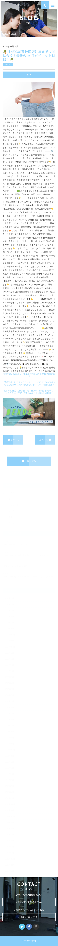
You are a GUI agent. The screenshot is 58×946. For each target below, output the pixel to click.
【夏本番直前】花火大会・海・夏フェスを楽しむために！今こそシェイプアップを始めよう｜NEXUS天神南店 (29, 391)
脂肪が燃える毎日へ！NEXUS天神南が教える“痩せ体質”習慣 (29, 374)
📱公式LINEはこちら (31, 363)
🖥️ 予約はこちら (14, 363)
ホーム (5, 33)
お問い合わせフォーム (29, 901)
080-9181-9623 (29, 917)
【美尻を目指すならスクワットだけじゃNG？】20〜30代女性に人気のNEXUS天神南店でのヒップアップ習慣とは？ (29, 383)
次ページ (45, 439)
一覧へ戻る (29, 460)
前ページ (14, 439)
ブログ (13, 33)
